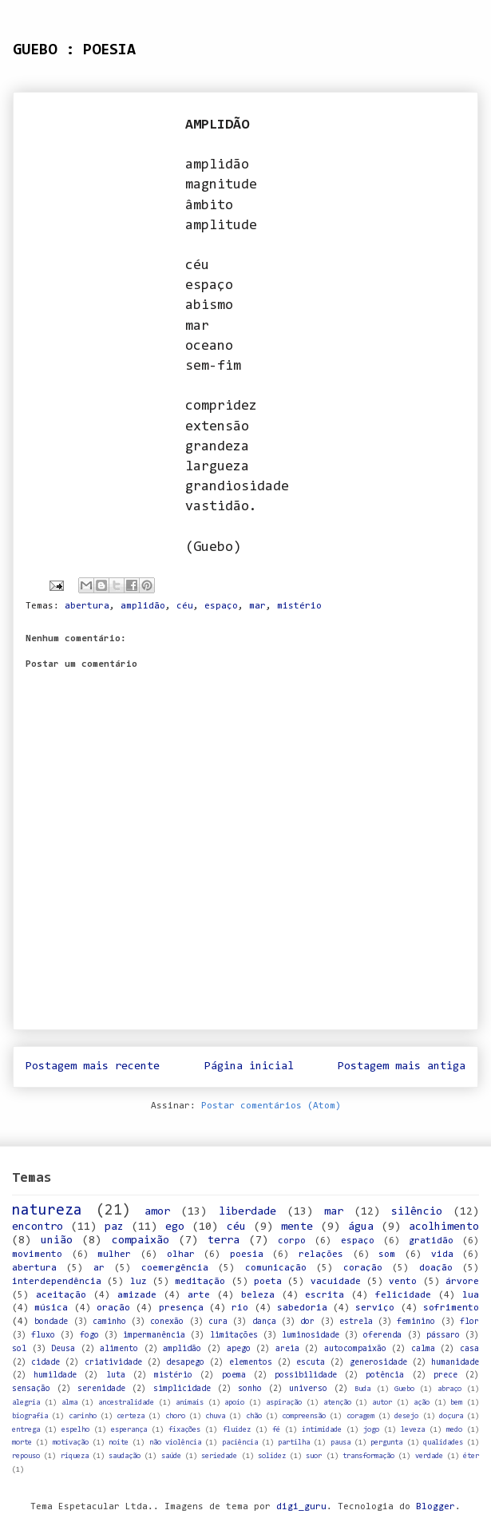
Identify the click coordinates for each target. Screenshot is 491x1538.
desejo (406, 1416)
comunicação (276, 1268)
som (386, 1254)
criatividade (113, 1362)
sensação (31, 1389)
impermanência (154, 1335)
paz (114, 1227)
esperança (129, 1429)
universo (308, 1389)
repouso (26, 1456)
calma (423, 1349)
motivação (71, 1442)
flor (469, 1322)
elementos (250, 1362)
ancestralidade (126, 1402)
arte (199, 1295)
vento (403, 1281)
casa (469, 1349)
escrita (324, 1295)
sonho (250, 1389)
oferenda (382, 1335)
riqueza (75, 1456)
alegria (26, 1402)
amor (157, 1212)
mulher (114, 1254)
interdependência (56, 1281)
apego (239, 1349)
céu (184, 606)
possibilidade (306, 1375)
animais (190, 1402)
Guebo (404, 1389)
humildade (55, 1375)
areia (287, 1349)
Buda (362, 1389)
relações (321, 1254)
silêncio (416, 1212)
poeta (268, 1281)
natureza (47, 1211)
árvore (462, 1281)
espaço (221, 606)
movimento (37, 1254)
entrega (26, 1429)
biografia (30, 1416)
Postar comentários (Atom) (271, 1106)
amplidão (143, 606)
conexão (167, 1322)
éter (471, 1456)
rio (240, 1308)
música (51, 1308)
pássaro (443, 1335)
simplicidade (182, 1389)
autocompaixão (355, 1349)
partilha (294, 1442)
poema (234, 1375)
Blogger (435, 1507)
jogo (371, 1429)
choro (175, 1416)
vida (442, 1254)
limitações (234, 1335)
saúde (171, 1456)
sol (19, 1349)
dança (264, 1322)
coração (362, 1268)
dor (307, 1322)
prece (445, 1375)
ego (174, 1227)
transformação (368, 1456)
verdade (429, 1456)
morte (22, 1442)
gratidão (431, 1241)
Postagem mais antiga (401, 1066)
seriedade (219, 1456)
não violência (175, 1442)
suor (314, 1456)
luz (138, 1281)
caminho (109, 1322)
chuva (215, 1416)
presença (181, 1308)
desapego (185, 1362)
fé (276, 1429)
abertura (87, 606)
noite (119, 1442)
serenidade (101, 1389)
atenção (337, 1402)
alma (69, 1402)
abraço (449, 1389)
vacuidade (336, 1281)
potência (385, 1375)
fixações (184, 1429)
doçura (451, 1416)
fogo (89, 1335)
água (361, 1227)
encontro (37, 1227)
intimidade (322, 1429)
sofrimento (451, 1308)
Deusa (63, 1349)
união (57, 1241)
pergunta (386, 1442)
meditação (200, 1281)
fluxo (43, 1335)
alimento (119, 1349)
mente (297, 1227)
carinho (83, 1416)
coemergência (174, 1268)
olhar (181, 1254)
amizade (136, 1295)
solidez (272, 1456)
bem (456, 1402)
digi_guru (301, 1507)
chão (254, 1416)
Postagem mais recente (93, 1066)
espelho (75, 1429)
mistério (299, 606)
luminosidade (310, 1335)
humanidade (455, 1362)
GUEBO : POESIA (74, 50)
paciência (240, 1442)
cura (218, 1322)
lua (470, 1295)
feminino (416, 1322)
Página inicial (249, 1066)
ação (422, 1402)
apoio (234, 1402)
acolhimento (444, 1227)
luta (115, 1375)
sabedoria (302, 1308)
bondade (51, 1322)
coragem (360, 1416)
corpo (292, 1241)
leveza (413, 1429)
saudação (125, 1456)
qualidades (443, 1442)
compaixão (140, 1241)
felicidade (403, 1295)
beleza (258, 1295)
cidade (45, 1362)
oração (113, 1308)
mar (257, 606)
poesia (246, 1254)
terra (224, 1241)
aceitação (61, 1295)
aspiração (284, 1402)
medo (454, 1429)
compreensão (304, 1416)
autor (382, 1402)
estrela (356, 1322)
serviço (374, 1308)
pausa (340, 1442)
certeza (131, 1416)
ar (99, 1268)
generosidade (378, 1362)
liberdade (247, 1212)
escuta (310, 1362)
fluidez (237, 1429)
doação (436, 1268)
